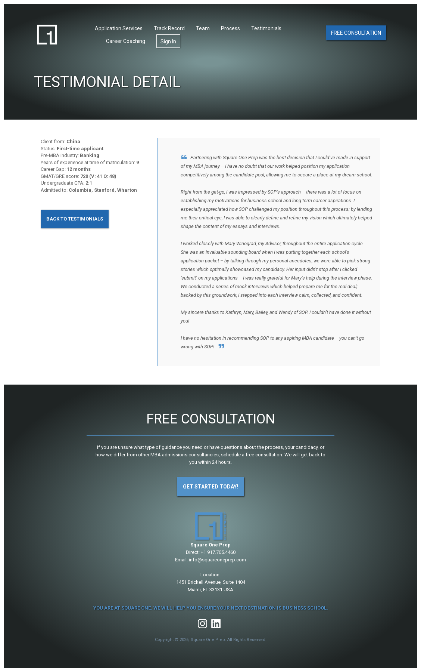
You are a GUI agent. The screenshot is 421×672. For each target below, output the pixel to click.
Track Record (169, 29)
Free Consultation (356, 33)
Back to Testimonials (74, 219)
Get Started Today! (210, 487)
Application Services (119, 29)
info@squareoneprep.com (217, 559)
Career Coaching (125, 41)
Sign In (168, 42)
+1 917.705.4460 (218, 552)
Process (230, 29)
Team (203, 29)
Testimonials (266, 29)
